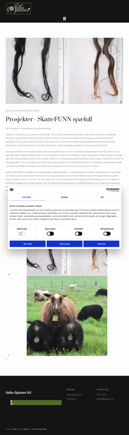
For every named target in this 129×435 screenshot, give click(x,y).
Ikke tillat (28, 244)
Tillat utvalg (64, 244)
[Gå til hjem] (18, 13)
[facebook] (11, 401)
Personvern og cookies (39, 429)
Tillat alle (101, 244)
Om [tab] (102, 197)
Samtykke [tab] (26, 197)
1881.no (26, 429)
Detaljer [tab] (64, 197)
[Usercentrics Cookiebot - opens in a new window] (108, 190)
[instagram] (11, 403)
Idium (15, 429)
